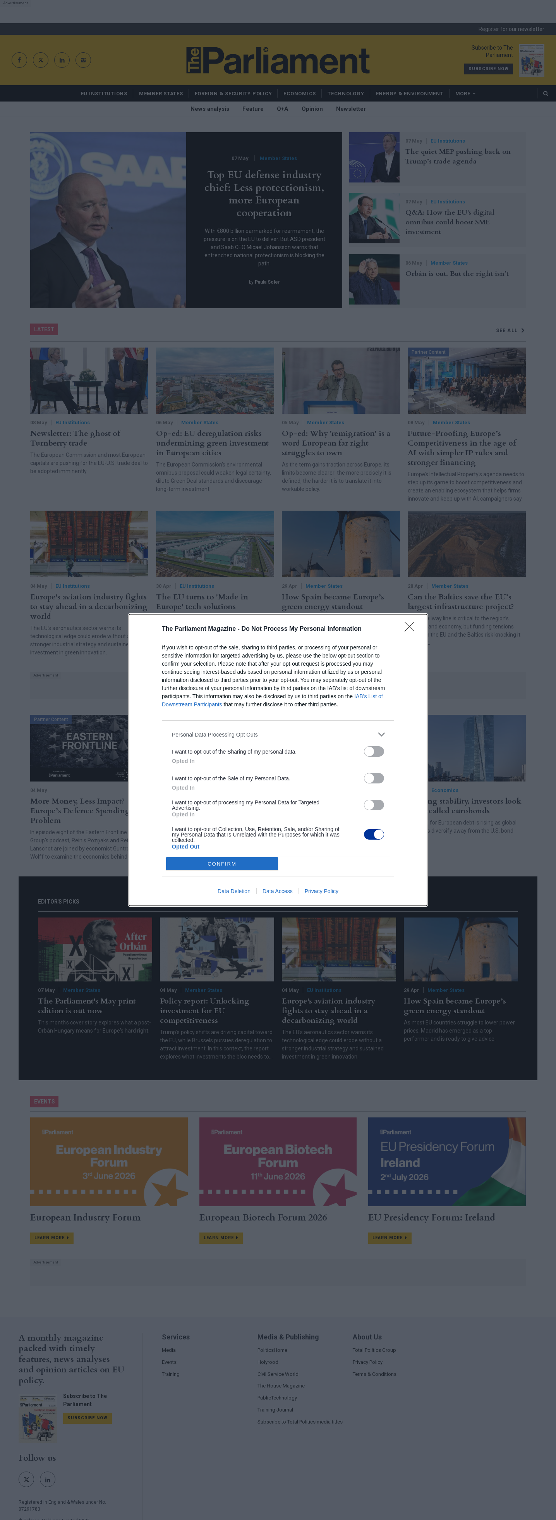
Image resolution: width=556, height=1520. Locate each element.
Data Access (278, 891)
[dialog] (278, 760)
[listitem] (278, 734)
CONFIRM (222, 864)
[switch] (374, 751)
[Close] (412, 629)
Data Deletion (234, 891)
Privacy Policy (321, 891)
